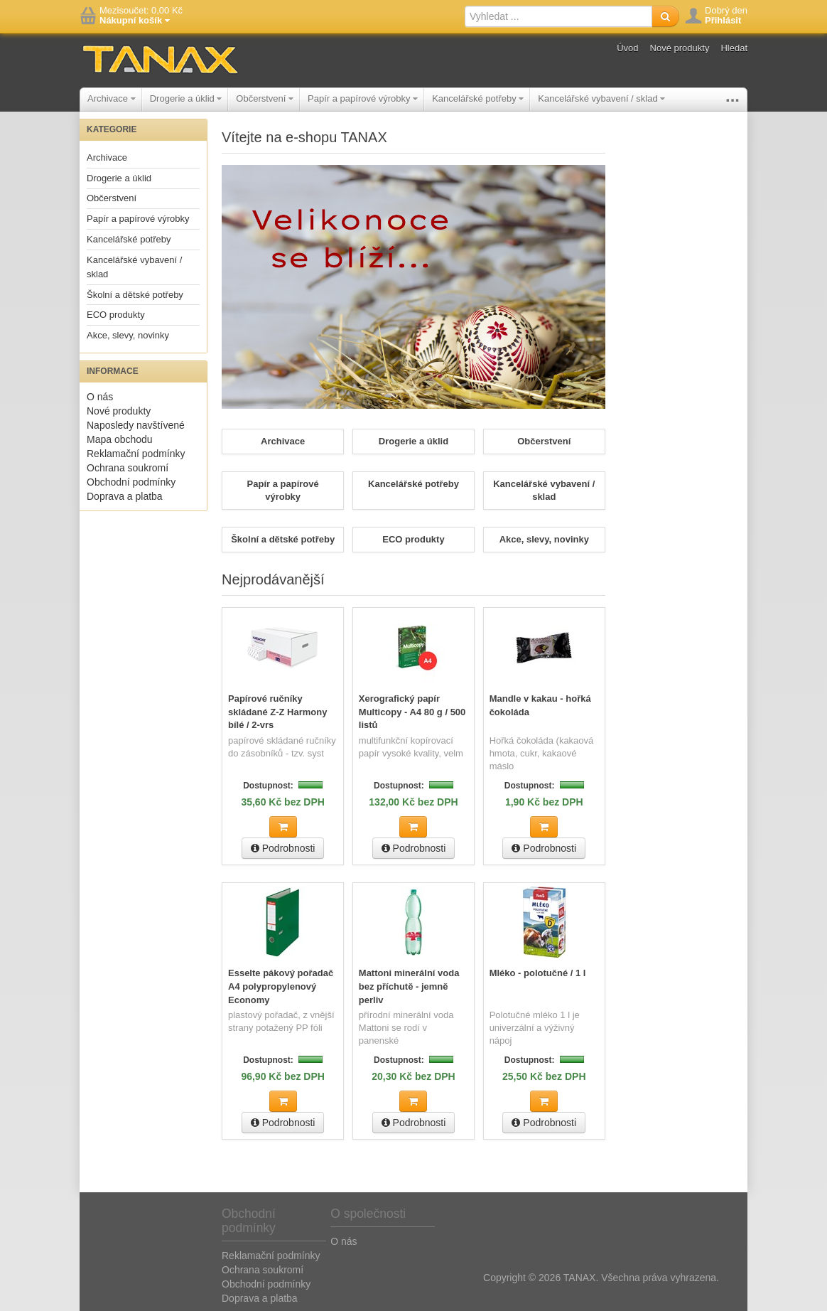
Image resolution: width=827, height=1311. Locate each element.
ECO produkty (116, 314)
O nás (100, 396)
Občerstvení (264, 98)
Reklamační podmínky (136, 453)
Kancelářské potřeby (478, 98)
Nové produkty (680, 48)
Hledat (733, 48)
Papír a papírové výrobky (363, 98)
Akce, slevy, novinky (128, 335)
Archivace (111, 98)
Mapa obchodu (120, 439)
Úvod (627, 48)
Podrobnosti (283, 847)
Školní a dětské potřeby (135, 294)
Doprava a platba (125, 496)
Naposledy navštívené (136, 425)
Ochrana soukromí (127, 467)
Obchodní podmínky (131, 482)
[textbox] (558, 16)
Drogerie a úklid (186, 98)
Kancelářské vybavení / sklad (601, 98)
